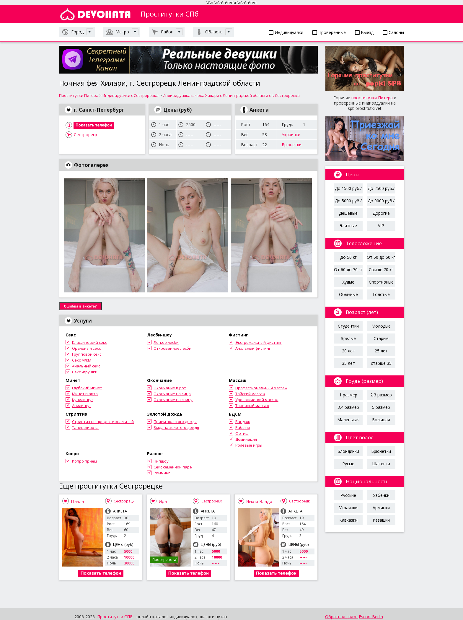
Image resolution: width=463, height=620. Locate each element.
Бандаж (242, 421)
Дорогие (381, 213)
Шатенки (381, 463)
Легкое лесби (166, 342)
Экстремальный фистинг (258, 342)
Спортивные (381, 282)
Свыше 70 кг (381, 269)
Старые (381, 338)
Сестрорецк (85, 134)
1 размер (348, 395)
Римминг (162, 473)
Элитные (348, 225)
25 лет (381, 351)
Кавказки (348, 520)
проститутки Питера (372, 97)
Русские (348, 495)
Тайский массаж (250, 393)
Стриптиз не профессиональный (103, 421)
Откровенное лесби (172, 348)
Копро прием (84, 461)
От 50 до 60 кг (381, 257)
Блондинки (348, 451)
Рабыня (242, 427)
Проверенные (329, 32)
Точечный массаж (252, 405)
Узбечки (381, 495)
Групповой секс (86, 354)
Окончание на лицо (172, 393)
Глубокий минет (87, 387)
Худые (348, 282)
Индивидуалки (286, 32)
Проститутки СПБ (115, 616)
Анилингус (81, 405)
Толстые (381, 294)
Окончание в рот (170, 387)
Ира (163, 501)
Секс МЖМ (81, 360)
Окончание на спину (173, 399)
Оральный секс (86, 348)
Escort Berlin (371, 616)
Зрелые (348, 338)
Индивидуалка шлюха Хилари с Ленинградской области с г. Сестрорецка (231, 95)
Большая (381, 419)
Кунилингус (82, 399)
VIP (381, 225)
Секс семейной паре (173, 467)
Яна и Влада (259, 501)
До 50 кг (348, 257)
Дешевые (348, 213)
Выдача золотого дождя (176, 427)
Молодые (381, 326)
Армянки (381, 507)
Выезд (364, 32)
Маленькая (348, 419)
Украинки (291, 134)
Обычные (348, 294)
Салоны (393, 32)
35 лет (348, 363)
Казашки (381, 520)
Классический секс (89, 342)
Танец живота (85, 427)
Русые (348, 463)
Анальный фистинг (252, 348)
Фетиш (242, 433)
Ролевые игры (248, 445)
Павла (77, 501)
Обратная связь (341, 616)
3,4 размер (348, 407)
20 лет (348, 351)
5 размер (381, 407)
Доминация (246, 439)
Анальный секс (86, 366)
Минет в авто (85, 393)
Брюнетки (291, 144)
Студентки (348, 326)
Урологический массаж (256, 399)
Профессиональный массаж (261, 387)
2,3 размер (381, 395)
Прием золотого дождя (175, 421)
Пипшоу (161, 461)
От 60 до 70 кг (348, 269)
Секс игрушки (84, 372)
